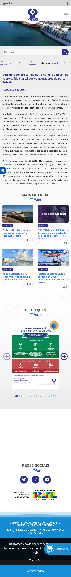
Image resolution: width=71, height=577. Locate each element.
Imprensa (13, 63)
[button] (16, 394)
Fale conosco (32, 63)
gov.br (7, 3)
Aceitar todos (35, 571)
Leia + (30, 240)
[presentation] (7, 356)
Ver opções (35, 560)
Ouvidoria (23, 63)
